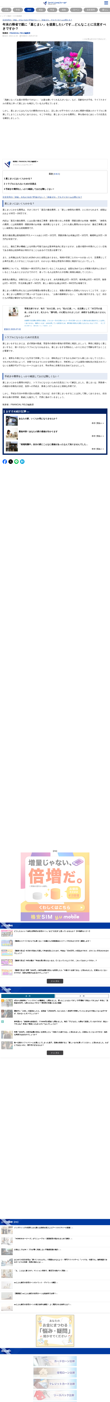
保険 (64, 10)
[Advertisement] (55, 140)
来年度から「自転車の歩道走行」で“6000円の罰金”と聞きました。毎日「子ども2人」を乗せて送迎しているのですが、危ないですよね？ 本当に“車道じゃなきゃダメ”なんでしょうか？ (61, 1027)
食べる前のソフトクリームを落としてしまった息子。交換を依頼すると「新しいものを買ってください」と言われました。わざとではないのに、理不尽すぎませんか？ (61, 1048)
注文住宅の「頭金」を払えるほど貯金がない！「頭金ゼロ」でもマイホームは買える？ (37, 20)
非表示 (56, 174)
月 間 (82, 999)
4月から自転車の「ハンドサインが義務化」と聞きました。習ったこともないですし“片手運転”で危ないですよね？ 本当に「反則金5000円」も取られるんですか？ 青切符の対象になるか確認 (61, 1005)
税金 (41, 10)
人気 (6, 10)
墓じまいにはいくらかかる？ (18, 178)
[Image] (55, 3)
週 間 (27, 999)
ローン (76, 10)
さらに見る (55, 985)
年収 (18, 10)
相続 (29, 10)
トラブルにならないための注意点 (20, 184)
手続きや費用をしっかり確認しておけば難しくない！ (29, 189)
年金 (52, 10)
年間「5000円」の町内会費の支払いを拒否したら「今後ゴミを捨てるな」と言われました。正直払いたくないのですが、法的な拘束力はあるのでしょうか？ (60, 1037)
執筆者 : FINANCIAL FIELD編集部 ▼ (25, 161)
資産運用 (91, 10)
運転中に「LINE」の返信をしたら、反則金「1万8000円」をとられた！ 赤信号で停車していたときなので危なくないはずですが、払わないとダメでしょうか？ (60, 1016)
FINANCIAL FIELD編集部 (20, 33)
